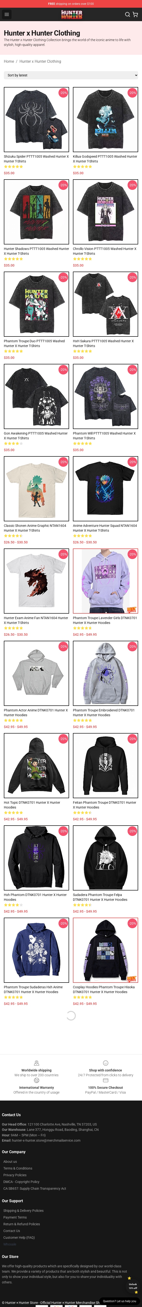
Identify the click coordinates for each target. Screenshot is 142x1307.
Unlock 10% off (133, 1286)
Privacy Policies (14, 1175)
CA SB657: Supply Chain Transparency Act (34, 1188)
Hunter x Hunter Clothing (40, 61)
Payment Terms (15, 1217)
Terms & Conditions (17, 1168)
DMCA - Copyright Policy (21, 1182)
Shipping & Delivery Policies (23, 1211)
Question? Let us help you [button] (119, 1301)
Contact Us (11, 1231)
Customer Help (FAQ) (19, 1237)
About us (10, 1162)
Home (9, 61)
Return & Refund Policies (21, 1224)
